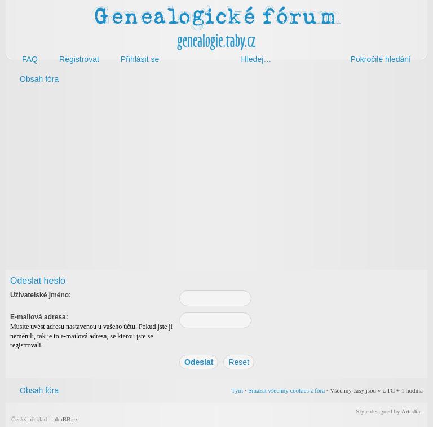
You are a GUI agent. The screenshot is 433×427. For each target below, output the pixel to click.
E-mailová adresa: (39, 317)
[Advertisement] (216, 179)
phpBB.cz (65, 419)
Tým (237, 390)
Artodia (411, 411)
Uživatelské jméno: (40, 295)
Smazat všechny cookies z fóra (286, 390)
